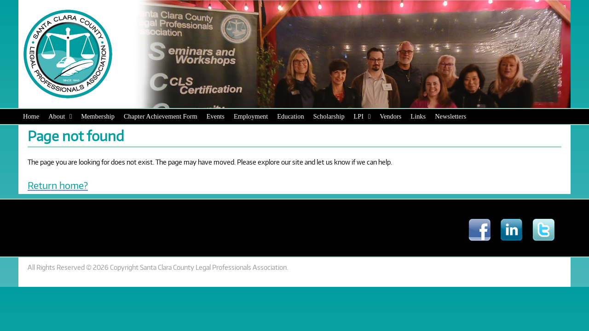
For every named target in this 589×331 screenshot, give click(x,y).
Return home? (58, 185)
